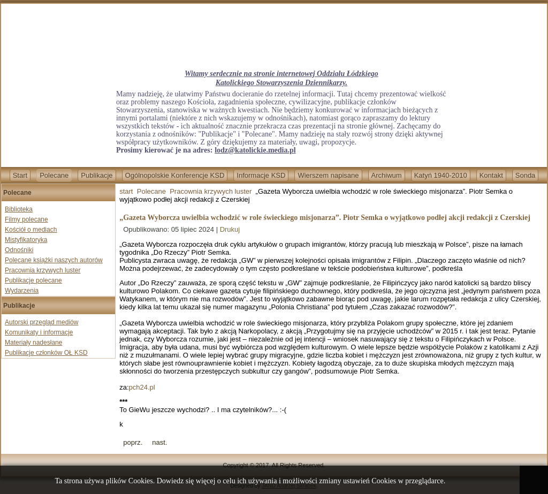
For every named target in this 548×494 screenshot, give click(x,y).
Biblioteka (19, 209)
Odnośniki (19, 250)
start (126, 191)
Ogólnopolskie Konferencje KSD (175, 175)
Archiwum (386, 175)
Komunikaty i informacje (39, 332)
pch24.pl (142, 387)
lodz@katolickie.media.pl (255, 150)
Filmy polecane (26, 219)
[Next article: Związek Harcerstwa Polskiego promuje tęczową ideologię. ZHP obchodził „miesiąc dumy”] (159, 442)
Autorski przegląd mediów (41, 322)
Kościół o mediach (31, 229)
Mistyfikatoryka (26, 240)
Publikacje (96, 175)
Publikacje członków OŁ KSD (46, 352)
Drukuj (230, 229)
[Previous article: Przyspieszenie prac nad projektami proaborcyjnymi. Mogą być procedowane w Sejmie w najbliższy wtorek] (132, 442)
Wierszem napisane (328, 175)
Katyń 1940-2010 (440, 175)
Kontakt (491, 175)
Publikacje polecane (33, 280)
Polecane (54, 175)
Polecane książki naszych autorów (54, 260)
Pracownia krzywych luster (42, 270)
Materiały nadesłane (33, 342)
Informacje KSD (261, 175)
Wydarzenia (22, 290)
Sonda (525, 175)
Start (20, 175)
